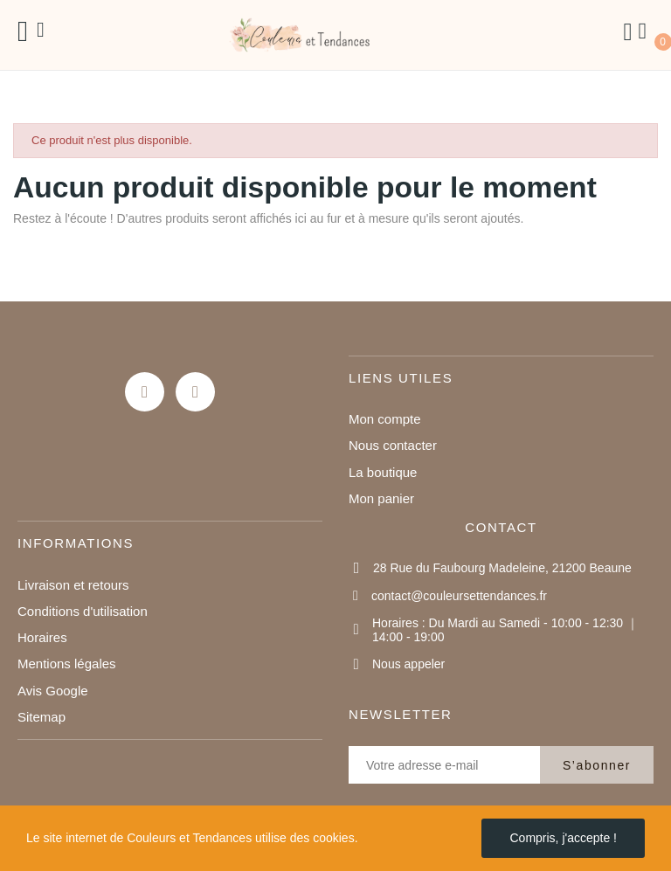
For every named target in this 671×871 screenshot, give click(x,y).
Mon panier (381, 498)
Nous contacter (393, 445)
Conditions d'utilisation (82, 611)
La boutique (383, 472)
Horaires (42, 637)
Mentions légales (66, 663)
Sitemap (41, 716)
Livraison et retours (73, 584)
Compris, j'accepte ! (563, 838)
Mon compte (385, 418)
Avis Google (52, 690)
